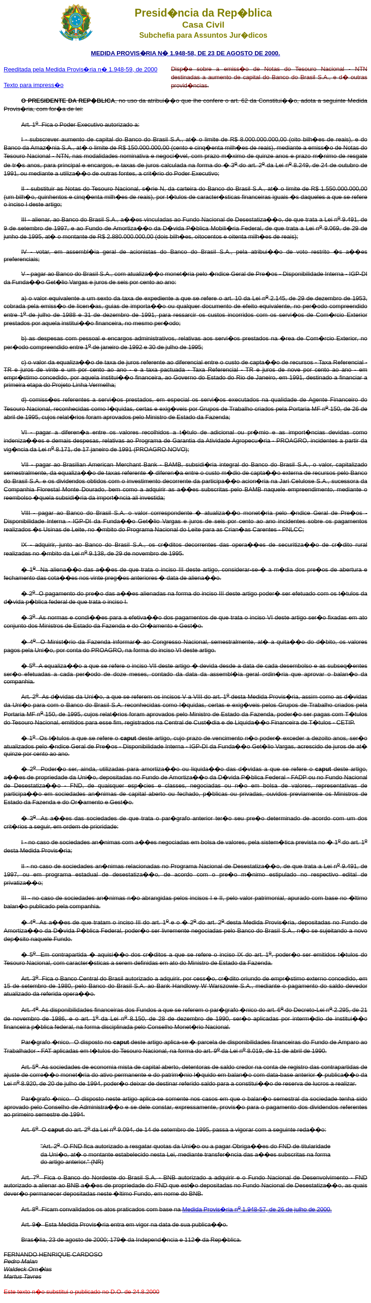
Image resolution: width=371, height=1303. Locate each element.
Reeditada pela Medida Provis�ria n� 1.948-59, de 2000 (80, 69)
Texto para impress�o (34, 85)
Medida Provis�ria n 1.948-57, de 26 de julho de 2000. (257, 1209)
